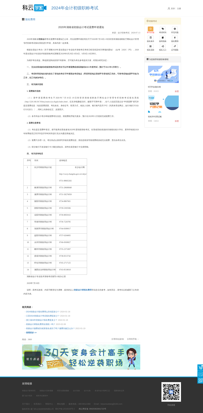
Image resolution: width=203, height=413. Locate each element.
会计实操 (76, 391)
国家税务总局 (119, 391)
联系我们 (38, 404)
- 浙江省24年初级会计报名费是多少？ (46, 320)
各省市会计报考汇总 (102, 391)
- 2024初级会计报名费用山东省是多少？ (47, 312)
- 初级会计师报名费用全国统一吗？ (45, 324)
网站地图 (61, 404)
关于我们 (26, 404)
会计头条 (87, 391)
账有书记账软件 (42, 396)
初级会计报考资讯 (28, 391)
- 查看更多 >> (31, 332)
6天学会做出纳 (154, 87)
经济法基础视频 (63, 391)
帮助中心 (49, 404)
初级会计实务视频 (46, 391)
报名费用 (30, 19)
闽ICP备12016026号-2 (65, 409)
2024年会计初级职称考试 (74, 8)
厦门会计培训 (27, 396)
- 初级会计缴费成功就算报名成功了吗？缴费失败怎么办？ (55, 328)
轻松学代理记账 (155, 116)
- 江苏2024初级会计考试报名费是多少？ (47, 316)
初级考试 (152, 21)
